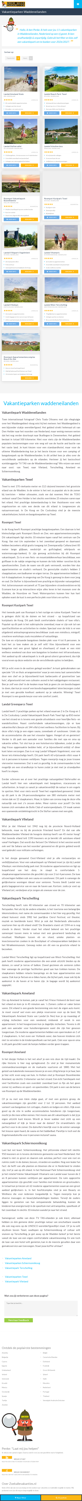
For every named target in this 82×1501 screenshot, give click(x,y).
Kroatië (4, 1383)
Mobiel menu (78, 4)
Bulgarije (5, 1357)
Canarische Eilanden (50, 1357)
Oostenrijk (6, 1392)
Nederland (11, 96)
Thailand (46, 1396)
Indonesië (5, 1379)
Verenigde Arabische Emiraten (54, 1400)
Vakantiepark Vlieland (16, 1281)
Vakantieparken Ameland (18, 1258)
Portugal (46, 1392)
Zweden (5, 1405)
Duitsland (46, 1362)
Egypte (4, 1366)
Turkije (4, 1400)
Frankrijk (46, 1366)
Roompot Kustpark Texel (55, 198)
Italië (45, 1379)
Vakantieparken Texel (16, 1276)
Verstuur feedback (18, 1320)
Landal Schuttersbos (53, 146)
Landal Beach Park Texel (55, 94)
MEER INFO (11, 113)
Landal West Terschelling (55, 305)
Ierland (4, 1374)
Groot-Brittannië (49, 1370)
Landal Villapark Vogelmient (17, 252)
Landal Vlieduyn (11, 305)
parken (61, 1498)
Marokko (46, 1383)
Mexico (4, 1387)
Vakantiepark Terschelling (18, 1267)
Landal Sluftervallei (12, 146)
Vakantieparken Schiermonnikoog (22, 1263)
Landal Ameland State (14, 94)
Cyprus (4, 1362)
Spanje (4, 1396)
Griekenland (6, 1370)
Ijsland (45, 1374)
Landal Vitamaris (52, 252)
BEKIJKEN (29, 113)
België (45, 1353)
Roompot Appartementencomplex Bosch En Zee (19, 358)
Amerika (5, 1353)
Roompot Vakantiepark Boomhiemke (14, 199)
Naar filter (20, 1498)
